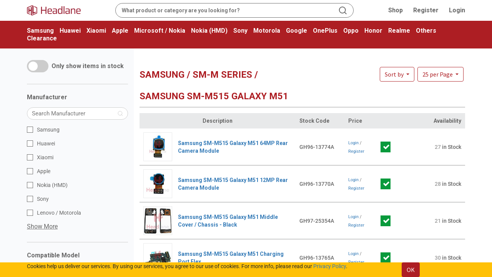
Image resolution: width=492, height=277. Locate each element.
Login (457, 10)
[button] (440, 74)
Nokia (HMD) (209, 30)
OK (411, 270)
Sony (240, 30)
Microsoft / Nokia (159, 30)
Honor (373, 30)
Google (296, 30)
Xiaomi (96, 30)
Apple (120, 30)
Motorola (266, 30)
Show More (42, 226)
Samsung (40, 30)
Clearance (42, 38)
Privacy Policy (329, 266)
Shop (395, 10)
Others (426, 30)
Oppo (351, 30)
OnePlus (325, 30)
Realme (399, 30)
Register (426, 10)
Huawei (70, 30)
